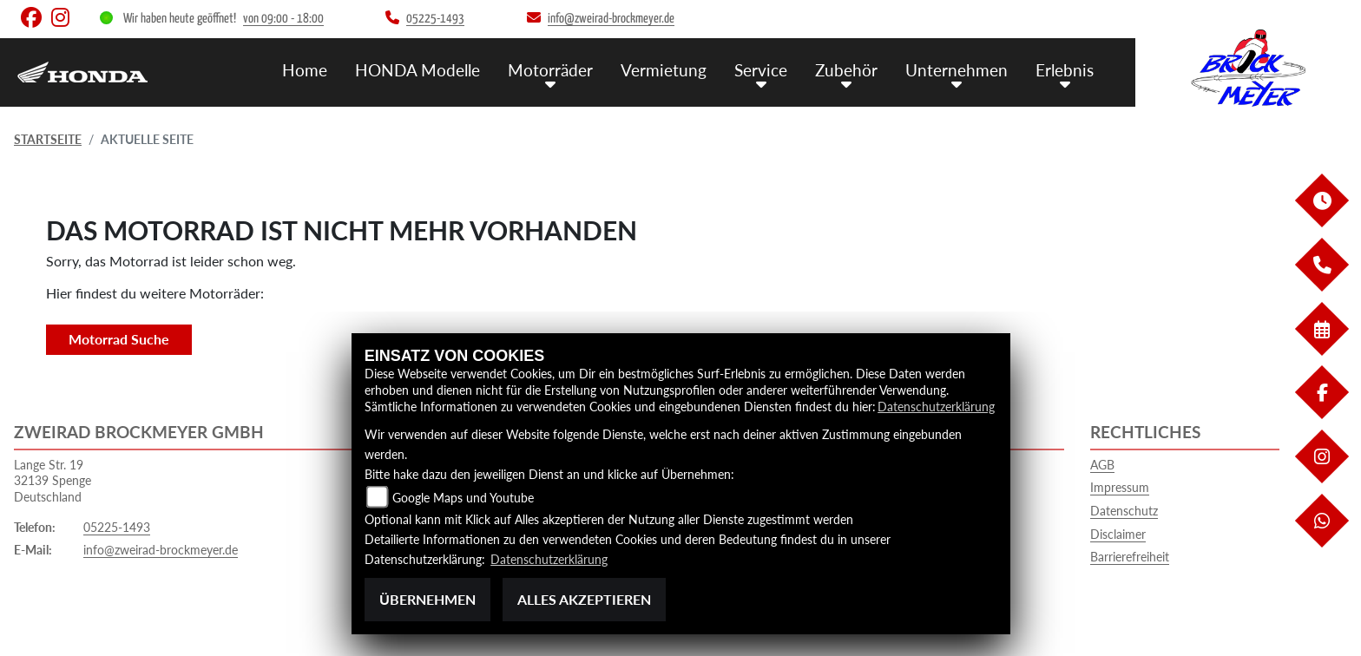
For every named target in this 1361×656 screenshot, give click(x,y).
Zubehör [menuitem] (846, 70)
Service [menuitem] (760, 70)
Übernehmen (427, 599)
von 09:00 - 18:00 (283, 18)
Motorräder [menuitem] (550, 70)
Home (304, 70)
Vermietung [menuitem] (664, 70)
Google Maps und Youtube (463, 497)
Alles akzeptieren (584, 599)
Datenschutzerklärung (936, 406)
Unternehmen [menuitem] (956, 70)
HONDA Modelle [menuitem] (417, 70)
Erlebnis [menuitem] (1065, 70)
